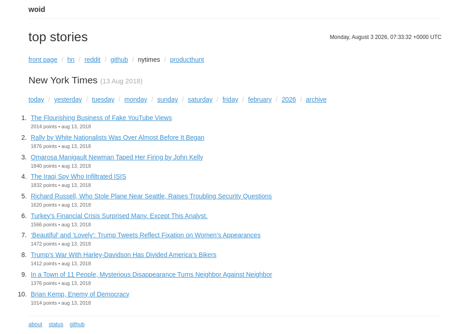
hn (71, 59)
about (35, 324)
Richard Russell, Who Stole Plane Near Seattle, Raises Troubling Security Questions (151, 196)
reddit (92, 59)
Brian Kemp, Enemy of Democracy (80, 294)
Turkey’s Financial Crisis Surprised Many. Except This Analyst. (119, 215)
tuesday (103, 99)
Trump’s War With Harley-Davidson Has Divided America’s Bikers (124, 254)
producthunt (187, 59)
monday (135, 99)
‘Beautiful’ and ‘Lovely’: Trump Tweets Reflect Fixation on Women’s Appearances (146, 235)
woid (36, 9)
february (260, 99)
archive (316, 99)
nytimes (149, 59)
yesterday (68, 99)
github (119, 59)
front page (42, 59)
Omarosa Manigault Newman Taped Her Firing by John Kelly (117, 157)
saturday (200, 99)
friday (230, 99)
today (36, 99)
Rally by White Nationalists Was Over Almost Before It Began (117, 137)
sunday (167, 99)
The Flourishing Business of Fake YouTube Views (101, 117)
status (56, 324)
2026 (289, 99)
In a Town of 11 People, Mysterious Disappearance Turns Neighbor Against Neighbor (151, 274)
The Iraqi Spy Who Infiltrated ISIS (78, 176)
